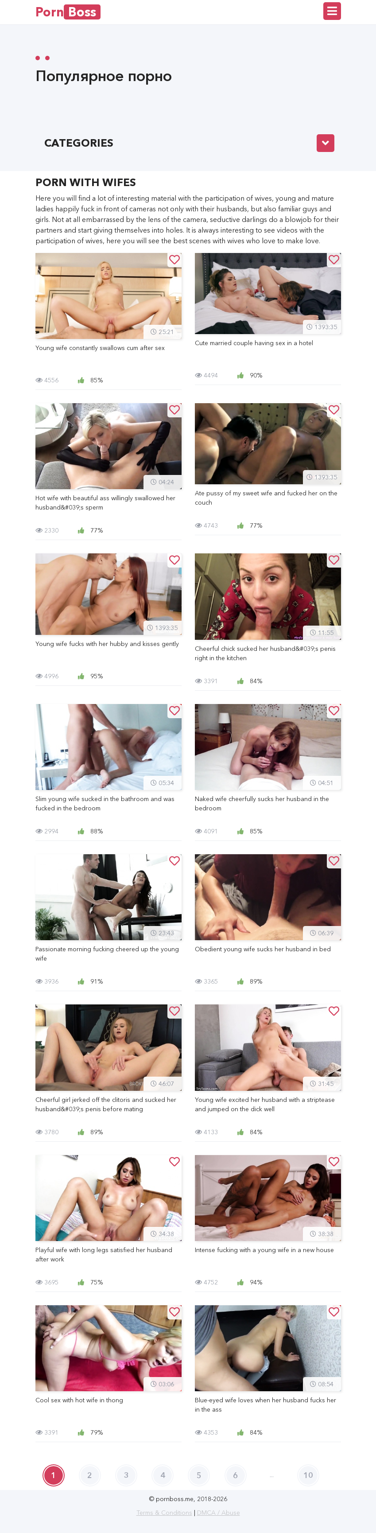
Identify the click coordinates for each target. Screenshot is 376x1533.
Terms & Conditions (164, 1513)
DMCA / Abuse (218, 1513)
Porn (68, 11)
